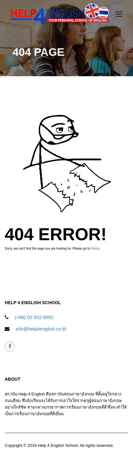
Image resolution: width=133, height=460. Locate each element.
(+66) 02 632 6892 (34, 317)
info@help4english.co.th (41, 328)
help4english (10, 347)
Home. (95, 248)
